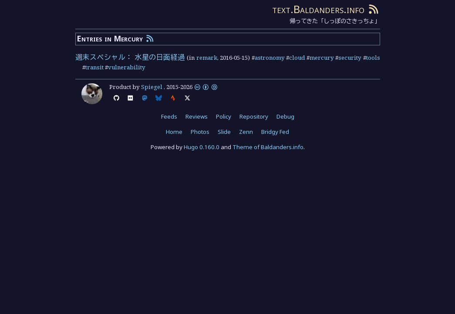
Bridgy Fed (275, 132)
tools (373, 57)
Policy (223, 116)
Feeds (169, 116)
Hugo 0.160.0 (201, 147)
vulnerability (126, 67)
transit (94, 67)
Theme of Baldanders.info (268, 147)
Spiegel (151, 87)
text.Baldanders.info (318, 9)
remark (206, 57)
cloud (297, 57)
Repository (253, 116)
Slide (224, 132)
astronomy (270, 57)
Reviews (196, 116)
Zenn (246, 132)
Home (174, 132)
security (349, 57)
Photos (200, 132)
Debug (285, 116)
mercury (322, 57)
